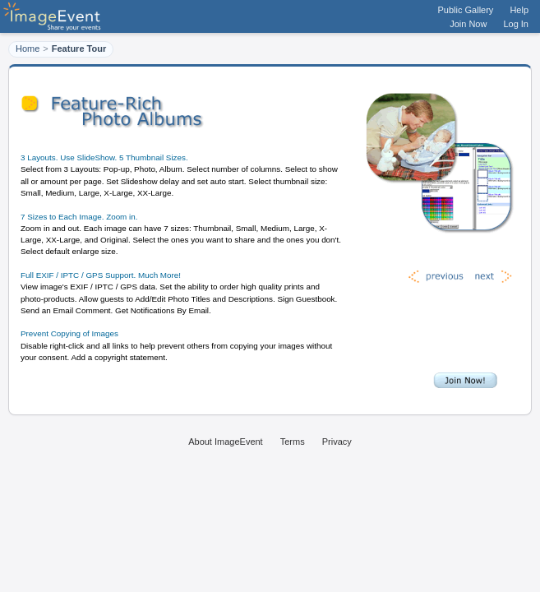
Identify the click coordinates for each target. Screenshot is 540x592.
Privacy (337, 441)
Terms (292, 441)
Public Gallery (466, 10)
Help (519, 10)
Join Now (468, 24)
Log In (515, 24)
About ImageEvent (225, 441)
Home (27, 48)
